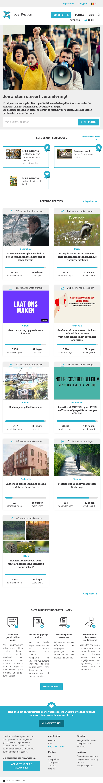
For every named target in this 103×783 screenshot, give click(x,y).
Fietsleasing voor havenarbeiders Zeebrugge (77, 485)
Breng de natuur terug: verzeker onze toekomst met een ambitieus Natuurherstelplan (77, 257)
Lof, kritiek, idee (56, 746)
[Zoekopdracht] (99, 14)
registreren (68, 3)
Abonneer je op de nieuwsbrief (21, 766)
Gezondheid (26, 249)
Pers (50, 743)
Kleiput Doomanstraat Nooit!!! (83, 154)
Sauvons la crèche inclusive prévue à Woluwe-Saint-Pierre (26, 485)
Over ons (75, 20)
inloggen (82, 3)
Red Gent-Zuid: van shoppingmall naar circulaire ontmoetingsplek (31, 157)
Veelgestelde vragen (86, 740)
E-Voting (81, 746)
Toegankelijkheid (85, 765)
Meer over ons (51, 686)
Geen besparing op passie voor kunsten (25, 332)
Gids (91, 15)
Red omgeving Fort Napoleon (25, 407)
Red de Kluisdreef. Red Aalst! (32, 181)
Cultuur (25, 325)
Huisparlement (84, 743)
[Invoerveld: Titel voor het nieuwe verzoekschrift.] (41, 122)
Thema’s (52, 765)
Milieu (77, 249)
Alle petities (89, 201)
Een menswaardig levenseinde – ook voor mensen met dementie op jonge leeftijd (25, 257)
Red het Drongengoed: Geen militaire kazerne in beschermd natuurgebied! (26, 564)
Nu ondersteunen (51, 723)
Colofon (80, 762)
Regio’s (51, 768)
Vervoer (77, 479)
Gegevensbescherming (87, 759)
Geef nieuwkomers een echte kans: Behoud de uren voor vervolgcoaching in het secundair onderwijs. (77, 335)
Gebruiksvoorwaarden (87, 756)
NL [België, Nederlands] (94, 3)
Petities (80, 15)
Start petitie (61, 15)
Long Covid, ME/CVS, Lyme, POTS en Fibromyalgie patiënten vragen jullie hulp (77, 410)
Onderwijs (77, 325)
